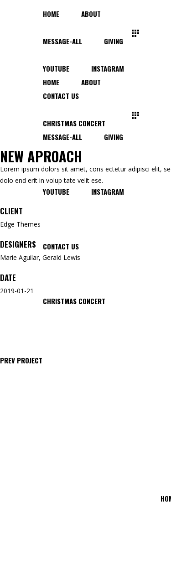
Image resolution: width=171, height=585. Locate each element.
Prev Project (21, 360)
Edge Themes (20, 224)
